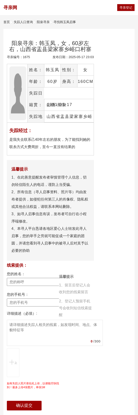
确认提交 (24, 405)
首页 (6, 22)
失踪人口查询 (23, 22)
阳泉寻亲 (43, 22)
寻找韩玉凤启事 (64, 22)
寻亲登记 (125, 7)
